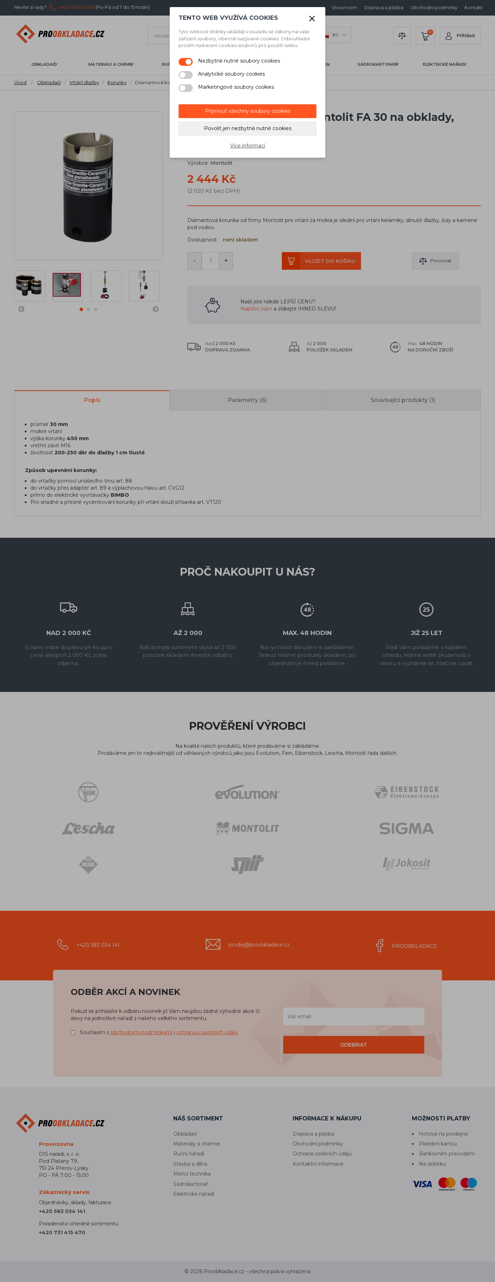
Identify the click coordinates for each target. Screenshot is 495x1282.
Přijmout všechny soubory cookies (247, 111)
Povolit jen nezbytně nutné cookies (247, 128)
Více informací (247, 145)
